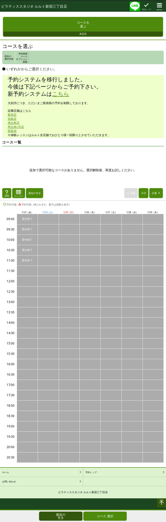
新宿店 (12, 117)
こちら (60, 96)
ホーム (5, 474)
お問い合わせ (9, 483)
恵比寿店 (13, 125)
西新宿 (12, 133)
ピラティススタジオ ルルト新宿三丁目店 (34, 6)
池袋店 (12, 121)
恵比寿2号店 (16, 129)
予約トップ (91, 474)
